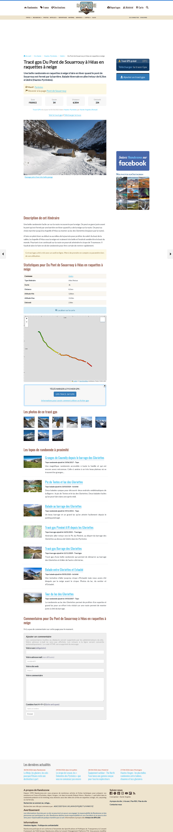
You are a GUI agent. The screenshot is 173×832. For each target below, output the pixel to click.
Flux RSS (134, 801)
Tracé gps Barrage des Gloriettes (63, 548)
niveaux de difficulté (92, 817)
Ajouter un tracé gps (133, 77)
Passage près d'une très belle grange (39, 177)
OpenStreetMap (83, 381)
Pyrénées (39, 87)
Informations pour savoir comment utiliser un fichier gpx (65, 400)
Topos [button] (29, 17)
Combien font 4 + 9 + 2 (42, 704)
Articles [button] (53, 17)
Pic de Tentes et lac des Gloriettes (64, 482)
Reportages (113, 7)
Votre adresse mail (34, 657)
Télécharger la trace (72, 115)
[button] (26, 318)
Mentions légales (30, 825)
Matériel (128, 7)
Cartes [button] (88, 17)
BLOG (94, 17)
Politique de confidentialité (48, 825)
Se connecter (134, 17)
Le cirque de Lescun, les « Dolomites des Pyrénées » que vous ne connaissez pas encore (68, 776)
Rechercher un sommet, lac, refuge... (37, 803)
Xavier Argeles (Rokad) (88, 109)
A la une (126, 801)
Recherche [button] (37, 17)
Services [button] (79, 17)
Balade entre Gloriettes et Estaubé (64, 569)
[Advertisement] (86, 37)
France (44, 7)
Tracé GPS (37, 109)
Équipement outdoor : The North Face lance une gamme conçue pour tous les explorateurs (101, 776)
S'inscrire (143, 17)
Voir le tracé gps (56, 115)
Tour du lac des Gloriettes (59, 594)
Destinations (58, 7)
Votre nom (36, 648)
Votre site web (32, 666)
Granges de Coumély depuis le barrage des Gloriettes (74, 457)
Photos (45, 17)
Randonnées (31, 7)
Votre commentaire (34, 675)
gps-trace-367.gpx (65, 394)
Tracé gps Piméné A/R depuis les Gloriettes (69, 527)
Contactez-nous (116, 804)
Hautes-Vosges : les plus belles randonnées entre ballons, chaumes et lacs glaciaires (133, 776)
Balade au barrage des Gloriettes (63, 506)
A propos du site (116, 801)
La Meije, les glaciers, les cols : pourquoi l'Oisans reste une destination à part (36, 776)
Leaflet (74, 381)
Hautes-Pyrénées (70, 109)
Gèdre (71, 276)
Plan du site (142, 801)
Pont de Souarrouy (56, 90)
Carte (139, 7)
